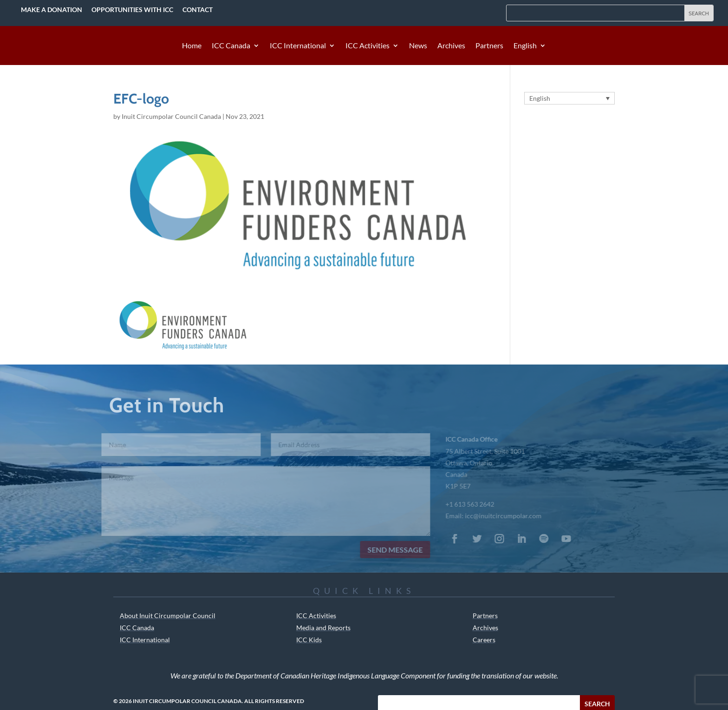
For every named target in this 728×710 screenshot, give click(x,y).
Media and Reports (323, 628)
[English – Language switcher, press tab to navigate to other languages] (569, 98)
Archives (451, 46)
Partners (489, 46)
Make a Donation (51, 9)
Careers (484, 640)
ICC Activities (367, 46)
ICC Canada (231, 46)
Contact (197, 9)
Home (192, 46)
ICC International (298, 46)
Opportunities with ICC (132, 9)
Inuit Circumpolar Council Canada (171, 116)
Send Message (388, 549)
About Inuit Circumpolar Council (167, 615)
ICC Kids (309, 640)
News (418, 46)
